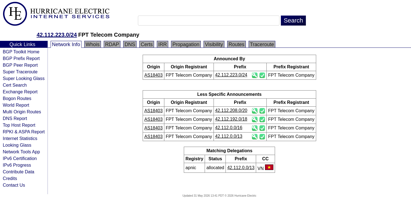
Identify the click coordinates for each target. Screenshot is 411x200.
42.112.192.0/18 (231, 119)
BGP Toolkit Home (21, 51)
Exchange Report (20, 91)
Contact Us (14, 185)
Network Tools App (21, 151)
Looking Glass (17, 145)
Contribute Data (18, 171)
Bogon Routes (17, 98)
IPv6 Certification (20, 158)
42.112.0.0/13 (228, 136)
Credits (10, 178)
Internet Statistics (20, 138)
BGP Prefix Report (21, 58)
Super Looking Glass (23, 78)
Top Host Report (19, 125)
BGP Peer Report (20, 65)
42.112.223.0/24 (57, 35)
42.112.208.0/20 (231, 110)
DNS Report (15, 118)
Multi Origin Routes (22, 111)
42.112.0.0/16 (228, 127)
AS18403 (153, 75)
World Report (16, 105)
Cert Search (15, 85)
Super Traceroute (20, 71)
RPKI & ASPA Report (24, 131)
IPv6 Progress (17, 165)
